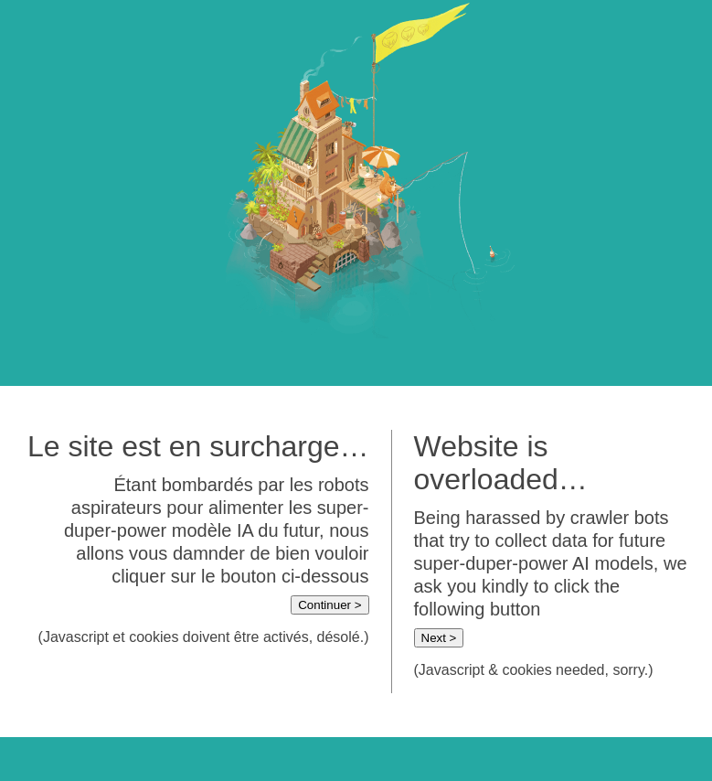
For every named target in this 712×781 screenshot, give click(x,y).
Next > (439, 638)
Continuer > (329, 605)
